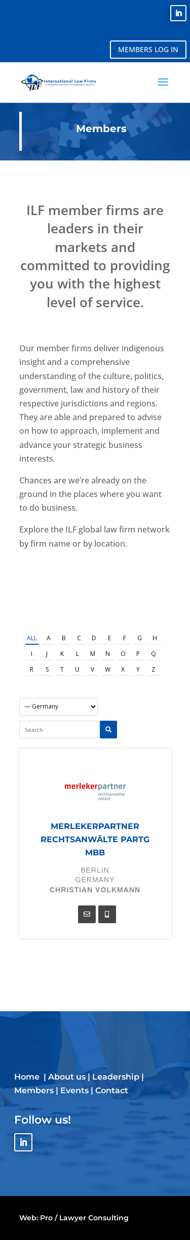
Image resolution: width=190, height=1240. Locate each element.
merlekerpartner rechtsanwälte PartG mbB (95, 839)
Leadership (115, 1077)
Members (34, 1090)
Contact (111, 1090)
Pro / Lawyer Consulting (84, 1217)
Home (28, 1077)
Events (74, 1090)
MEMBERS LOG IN (148, 49)
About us (67, 1077)
